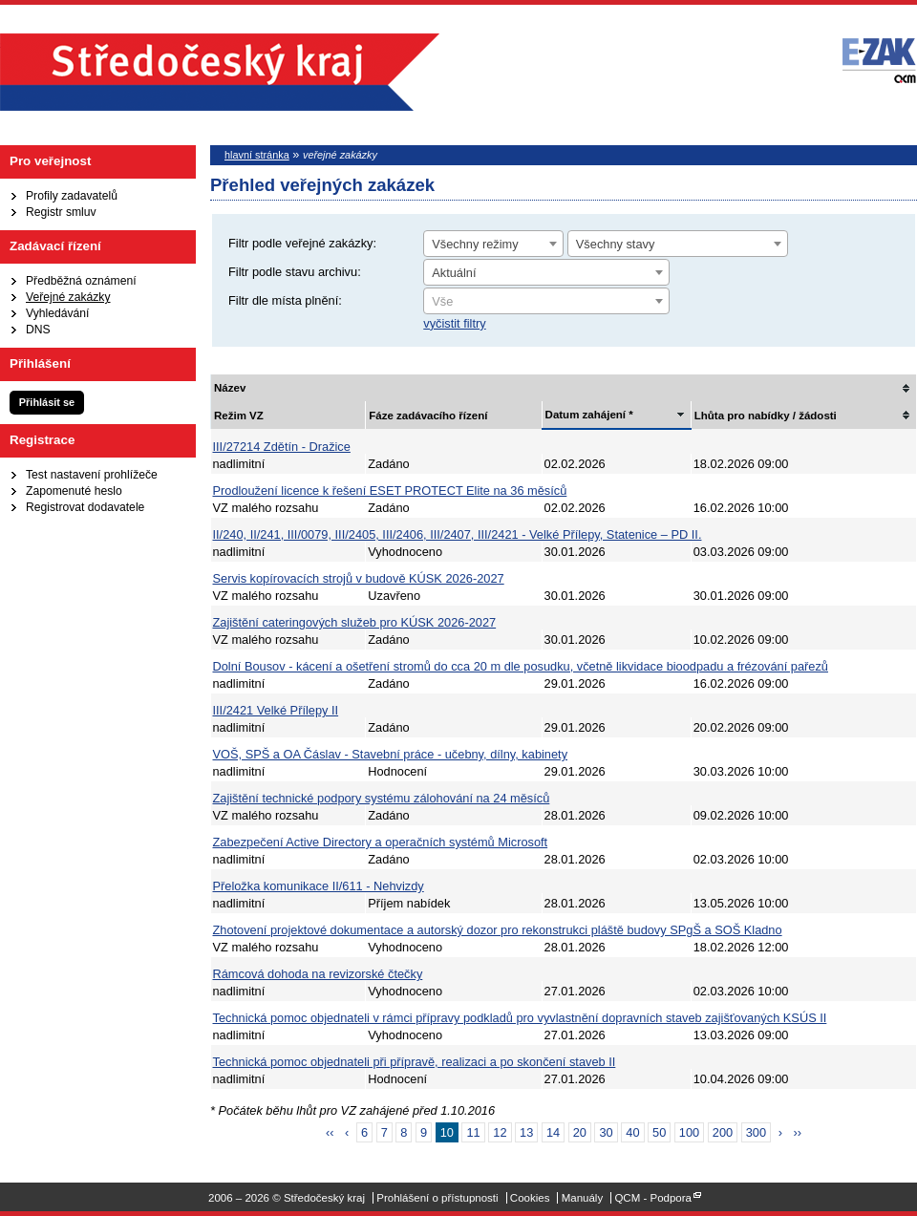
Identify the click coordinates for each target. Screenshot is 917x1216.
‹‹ (330, 1132)
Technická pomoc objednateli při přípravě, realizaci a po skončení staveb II (414, 1062)
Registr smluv (61, 212)
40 (632, 1132)
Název (229, 388)
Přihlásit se (47, 402)
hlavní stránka (256, 154)
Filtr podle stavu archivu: (294, 272)
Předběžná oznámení (81, 281)
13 (526, 1132)
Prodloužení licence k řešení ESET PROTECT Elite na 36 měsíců (390, 490)
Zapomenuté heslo (74, 491)
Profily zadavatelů (71, 196)
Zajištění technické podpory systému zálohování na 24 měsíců (381, 798)
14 (553, 1132)
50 (659, 1132)
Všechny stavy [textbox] (615, 244)
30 (605, 1132)
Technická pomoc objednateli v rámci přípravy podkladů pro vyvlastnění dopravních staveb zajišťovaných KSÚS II (520, 1018)
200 (723, 1132)
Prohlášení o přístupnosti (437, 1198)
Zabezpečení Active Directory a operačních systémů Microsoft (380, 842)
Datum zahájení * (589, 414)
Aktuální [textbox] (454, 273)
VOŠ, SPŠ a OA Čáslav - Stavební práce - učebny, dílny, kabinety (390, 754)
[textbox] (546, 301)
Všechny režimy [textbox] (475, 244)
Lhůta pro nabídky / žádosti (765, 415)
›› (797, 1132)
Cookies (530, 1198)
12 (499, 1132)
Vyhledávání (57, 313)
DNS (38, 329)
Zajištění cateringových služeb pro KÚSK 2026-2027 (355, 622)
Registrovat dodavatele (85, 507)
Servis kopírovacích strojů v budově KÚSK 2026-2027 (358, 578)
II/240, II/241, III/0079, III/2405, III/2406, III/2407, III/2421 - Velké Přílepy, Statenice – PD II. (457, 534)
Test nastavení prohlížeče (92, 474)
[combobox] (493, 243)
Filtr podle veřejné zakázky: (302, 243)
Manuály (583, 1198)
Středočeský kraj (219, 72)
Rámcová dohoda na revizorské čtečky (318, 974)
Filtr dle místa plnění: (285, 300)
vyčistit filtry (454, 323)
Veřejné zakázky (68, 297)
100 (689, 1132)
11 (473, 1132)
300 (756, 1132)
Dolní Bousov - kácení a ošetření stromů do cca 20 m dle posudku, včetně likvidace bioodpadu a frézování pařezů (520, 666)
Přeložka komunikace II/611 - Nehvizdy (318, 886)
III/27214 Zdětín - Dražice (282, 446)
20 (579, 1132)
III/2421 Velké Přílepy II (276, 710)
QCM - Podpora (653, 1198)
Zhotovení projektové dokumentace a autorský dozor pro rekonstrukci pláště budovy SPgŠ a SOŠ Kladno (497, 930)
